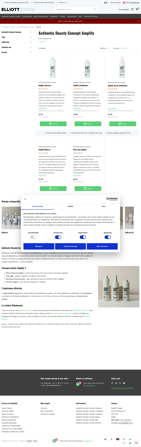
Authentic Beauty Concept (11, 16)
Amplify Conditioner (80, 85)
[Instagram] (116, 383)
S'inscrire (44, 408)
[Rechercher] (76, 9)
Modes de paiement (9, 420)
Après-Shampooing (40, 16)
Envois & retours (8, 414)
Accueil (13, 27)
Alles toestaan (102, 246)
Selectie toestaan (70, 246)
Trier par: (116, 48)
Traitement (54, 16)
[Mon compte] (124, 9)
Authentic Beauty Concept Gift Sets (88, 423)
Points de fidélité (8, 411)
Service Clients (7, 408)
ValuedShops (134, 2)
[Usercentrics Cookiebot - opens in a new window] (108, 199)
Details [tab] (70, 206)
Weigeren (39, 246)
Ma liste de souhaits (48, 414)
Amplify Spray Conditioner (117, 85)
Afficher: (103, 48)
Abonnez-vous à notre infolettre (122, 388)
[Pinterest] (120, 383)
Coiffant (62, 16)
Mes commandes (47, 411)
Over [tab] (104, 206)
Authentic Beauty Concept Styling (88, 417)
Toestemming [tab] (37, 206)
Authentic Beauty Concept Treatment (89, 414)
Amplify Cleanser (45, 85)
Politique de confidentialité (11, 426)
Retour (5, 27)
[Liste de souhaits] (132, 9)
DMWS (29, 441)
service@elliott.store (125, 423)
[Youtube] (124, 383)
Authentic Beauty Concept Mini (87, 420)
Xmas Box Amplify (79, 150)
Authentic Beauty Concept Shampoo (89, 408)
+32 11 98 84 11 (126, 420)
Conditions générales (9, 423)
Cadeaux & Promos (91, 16)
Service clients (115, 2)
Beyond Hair (72, 16)
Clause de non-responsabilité (12, 429)
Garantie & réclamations (10, 417)
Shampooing (27, 16)
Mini (80, 16)
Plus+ (36, 441)
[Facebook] (112, 383)
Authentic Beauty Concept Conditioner (89, 411)
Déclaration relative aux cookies (13, 432)
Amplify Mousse (44, 150)
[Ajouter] (53, 123)
